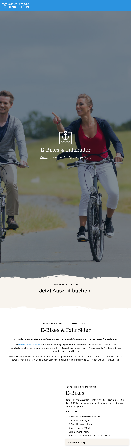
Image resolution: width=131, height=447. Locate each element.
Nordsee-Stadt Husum (29, 344)
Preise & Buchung (76, 442)
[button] (128, 6)
